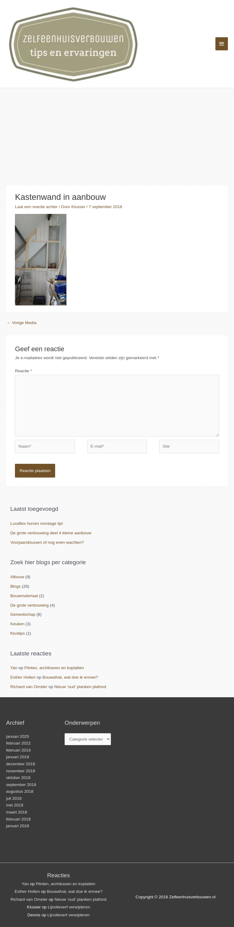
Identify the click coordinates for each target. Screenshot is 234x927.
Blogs (15, 586)
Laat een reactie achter (36, 206)
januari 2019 (17, 757)
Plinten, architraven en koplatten (54, 667)
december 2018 (20, 764)
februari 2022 (18, 743)
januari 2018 (17, 826)
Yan (13, 667)
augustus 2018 (20, 791)
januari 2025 (17, 736)
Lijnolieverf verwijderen (69, 907)
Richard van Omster (29, 686)
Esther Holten (23, 677)
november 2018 (20, 771)
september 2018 (21, 784)
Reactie (23, 371)
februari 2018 (18, 819)
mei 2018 (14, 805)
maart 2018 (16, 812)
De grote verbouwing (29, 605)
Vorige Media (21, 322)
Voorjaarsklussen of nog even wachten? (47, 542)
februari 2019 (18, 750)
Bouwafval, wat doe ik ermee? (70, 677)
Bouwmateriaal (24, 595)
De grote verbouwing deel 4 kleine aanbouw (50, 533)
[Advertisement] (117, 134)
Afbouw (17, 577)
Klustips (17, 633)
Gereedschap (22, 614)
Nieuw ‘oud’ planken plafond (80, 686)
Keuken (17, 624)
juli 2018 (14, 798)
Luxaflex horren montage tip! (36, 523)
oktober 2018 (18, 777)
